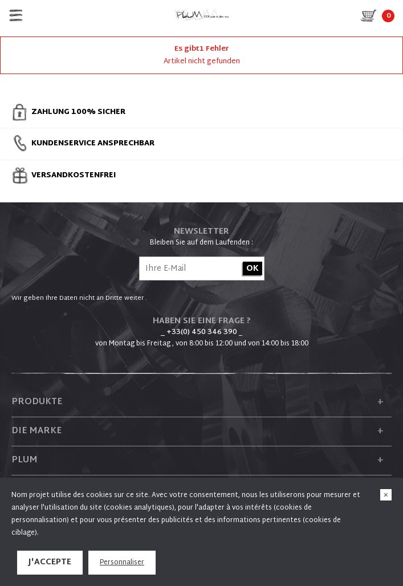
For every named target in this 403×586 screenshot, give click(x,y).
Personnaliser (122, 562)
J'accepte (50, 562)
